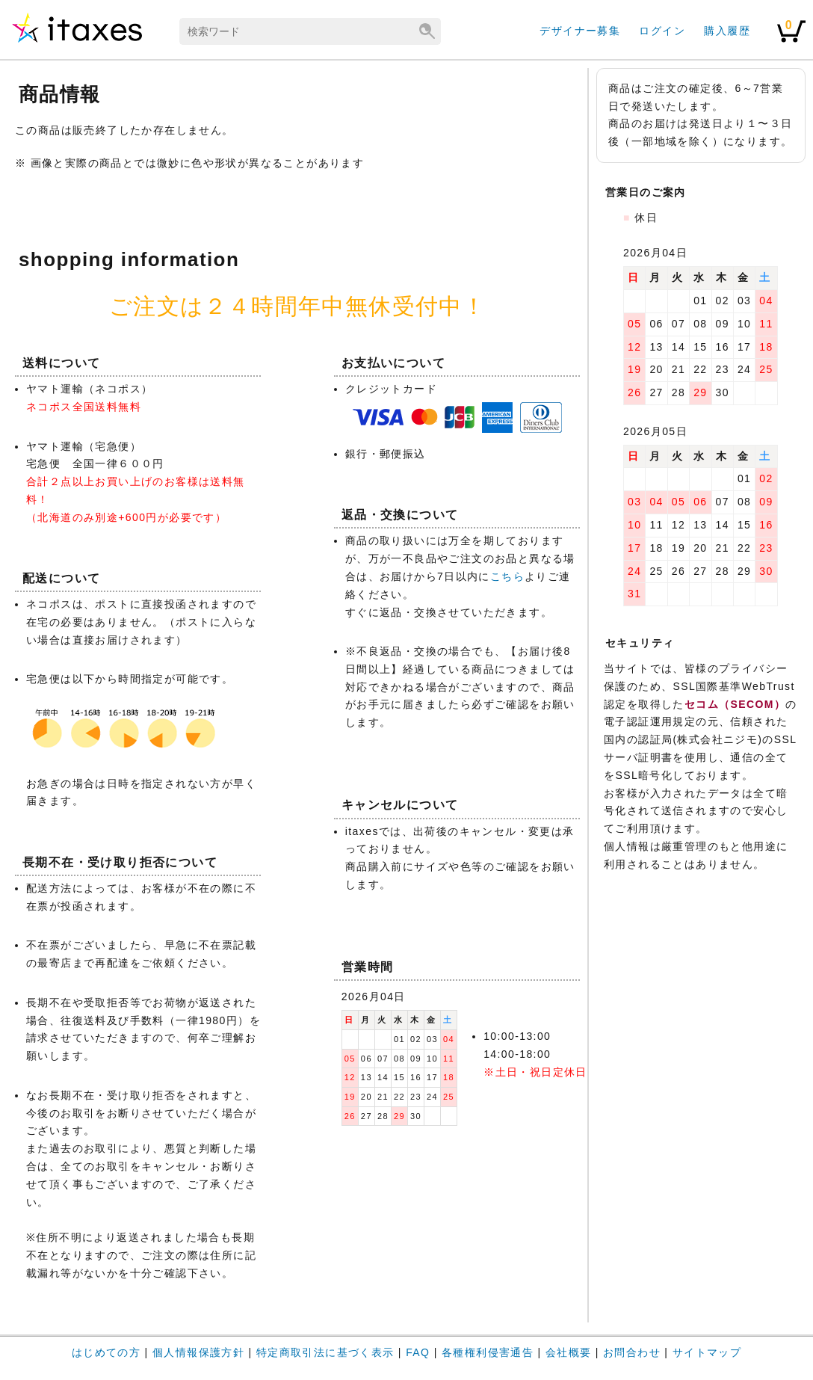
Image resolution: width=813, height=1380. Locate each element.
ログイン (662, 31)
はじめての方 (106, 1352)
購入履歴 (727, 31)
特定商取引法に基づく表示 (325, 1352)
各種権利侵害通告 (488, 1352)
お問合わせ (632, 1352)
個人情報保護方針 (198, 1352)
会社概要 (568, 1352)
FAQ (418, 1352)
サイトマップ (707, 1352)
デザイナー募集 (580, 31)
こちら (507, 576)
